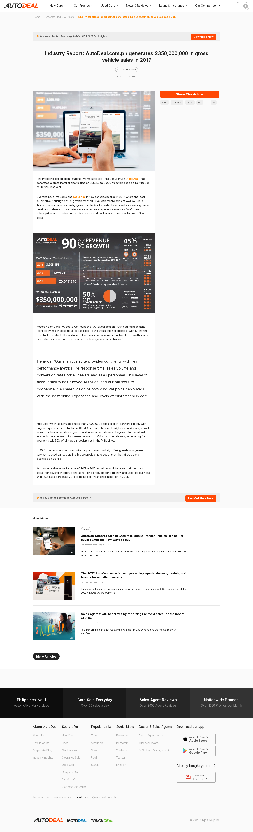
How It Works (41, 742)
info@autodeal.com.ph (101, 797)
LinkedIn (121, 764)
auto (164, 102)
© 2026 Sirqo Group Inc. (205, 820)
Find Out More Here (201, 498)
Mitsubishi (97, 742)
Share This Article (189, 94)
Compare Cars (70, 772)
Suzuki (95, 764)
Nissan (95, 750)
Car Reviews (69, 750)
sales (190, 102)
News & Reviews (139, 5)
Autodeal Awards (149, 742)
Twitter (120, 757)
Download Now (204, 36)
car (199, 102)
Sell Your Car (70, 779)
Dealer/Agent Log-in (151, 735)
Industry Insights (43, 757)
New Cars (58, 5)
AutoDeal (132, 178)
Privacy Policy (62, 797)
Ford (94, 757)
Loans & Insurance (173, 5)
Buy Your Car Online (74, 786)
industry (177, 102)
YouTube (121, 750)
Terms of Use (41, 797)
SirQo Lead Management (154, 750)
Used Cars (110, 5)
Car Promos (83, 5)
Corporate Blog (42, 750)
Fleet (65, 742)
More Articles (46, 656)
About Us (38, 735)
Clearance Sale (71, 757)
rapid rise (79, 196)
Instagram (122, 742)
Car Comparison (208, 5)
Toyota (95, 735)
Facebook (122, 735)
